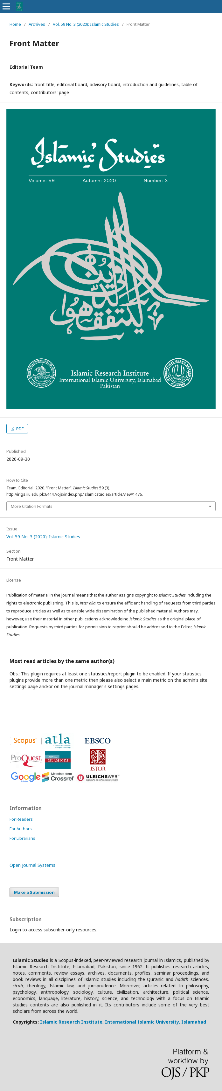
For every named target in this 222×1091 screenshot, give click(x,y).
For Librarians (22, 838)
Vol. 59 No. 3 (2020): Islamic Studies (86, 24)
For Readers (21, 819)
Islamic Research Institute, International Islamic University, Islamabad (123, 1022)
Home (15, 24)
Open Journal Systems (32, 865)
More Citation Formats (31, 506)
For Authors (21, 829)
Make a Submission (34, 892)
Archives (37, 24)
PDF (19, 429)
